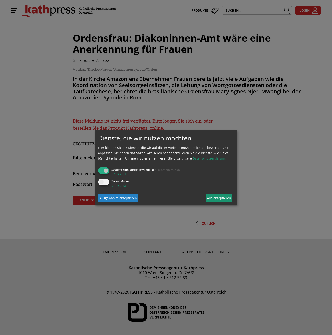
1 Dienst (118, 174)
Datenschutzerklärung (209, 158)
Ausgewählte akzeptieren (118, 198)
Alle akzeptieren (219, 198)
